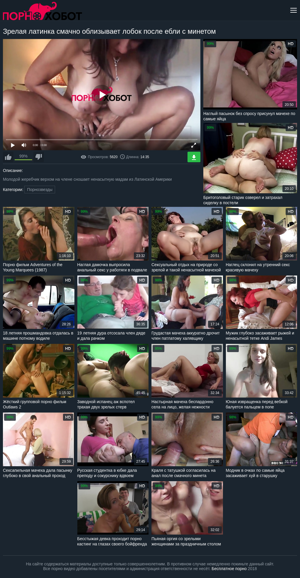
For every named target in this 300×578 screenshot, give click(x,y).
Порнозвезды (39, 189)
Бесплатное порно (229, 568)
